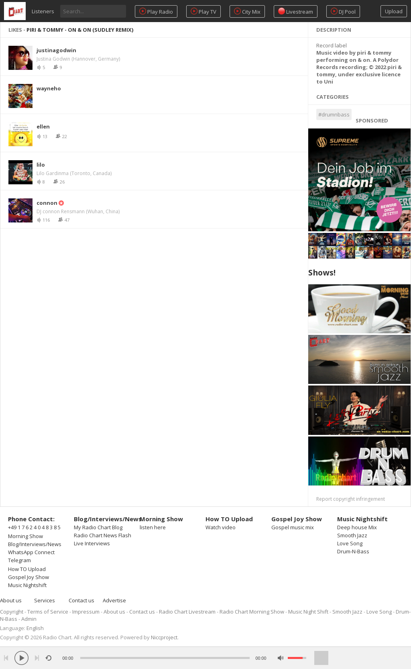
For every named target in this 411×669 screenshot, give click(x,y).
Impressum (86, 611)
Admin (29, 618)
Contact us (81, 600)
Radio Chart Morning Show (252, 611)
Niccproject (164, 637)
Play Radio (156, 11)
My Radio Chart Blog (98, 527)
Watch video (221, 527)
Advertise (114, 600)
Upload (394, 11)
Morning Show (25, 536)
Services (44, 600)
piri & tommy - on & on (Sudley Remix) (79, 29)
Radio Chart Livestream (187, 611)
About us (11, 600)
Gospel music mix (292, 527)
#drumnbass (334, 114)
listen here (153, 527)
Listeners (43, 11)
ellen (43, 126)
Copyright (11, 611)
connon (47, 202)
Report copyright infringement (350, 499)
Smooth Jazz (352, 535)
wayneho (49, 88)
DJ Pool (343, 11)
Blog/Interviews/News (34, 544)
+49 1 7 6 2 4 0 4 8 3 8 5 (34, 527)
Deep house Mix (357, 527)
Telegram (19, 560)
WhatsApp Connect (31, 552)
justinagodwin (56, 50)
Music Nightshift (27, 585)
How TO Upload (27, 569)
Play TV (203, 11)
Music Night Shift (308, 611)
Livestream (295, 11)
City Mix (247, 11)
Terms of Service (47, 611)
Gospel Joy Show (28, 577)
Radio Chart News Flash (102, 535)
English (35, 628)
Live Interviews (92, 543)
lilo (41, 164)
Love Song (349, 543)
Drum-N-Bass (353, 551)
